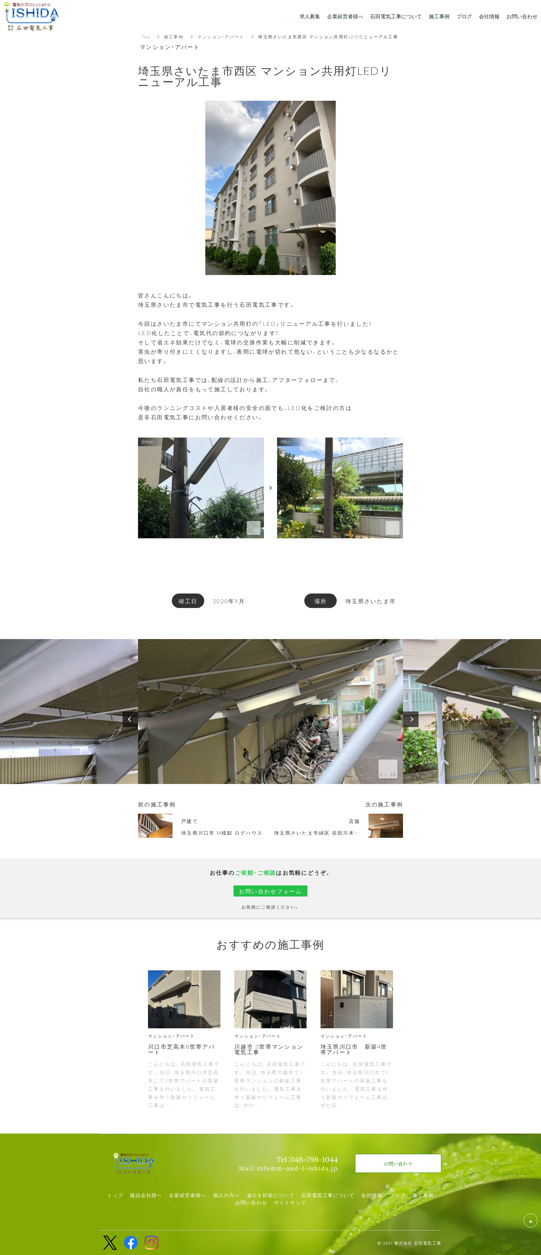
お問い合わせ (251, 1202)
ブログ (397, 1195)
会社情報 (372, 1195)
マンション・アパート (221, 36)
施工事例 (174, 36)
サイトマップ (290, 1202)
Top (145, 36)
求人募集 (309, 16)
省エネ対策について (271, 1195)
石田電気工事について (327, 1195)
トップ (115, 1195)
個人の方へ (226, 1195)
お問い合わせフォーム (270, 891)
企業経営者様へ (187, 1195)
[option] (270, 711)
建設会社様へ (146, 1195)
